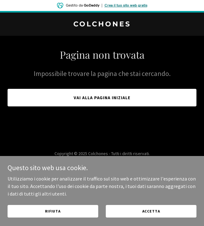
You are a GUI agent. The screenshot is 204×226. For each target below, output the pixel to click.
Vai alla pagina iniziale (102, 97)
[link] (102, 24)
